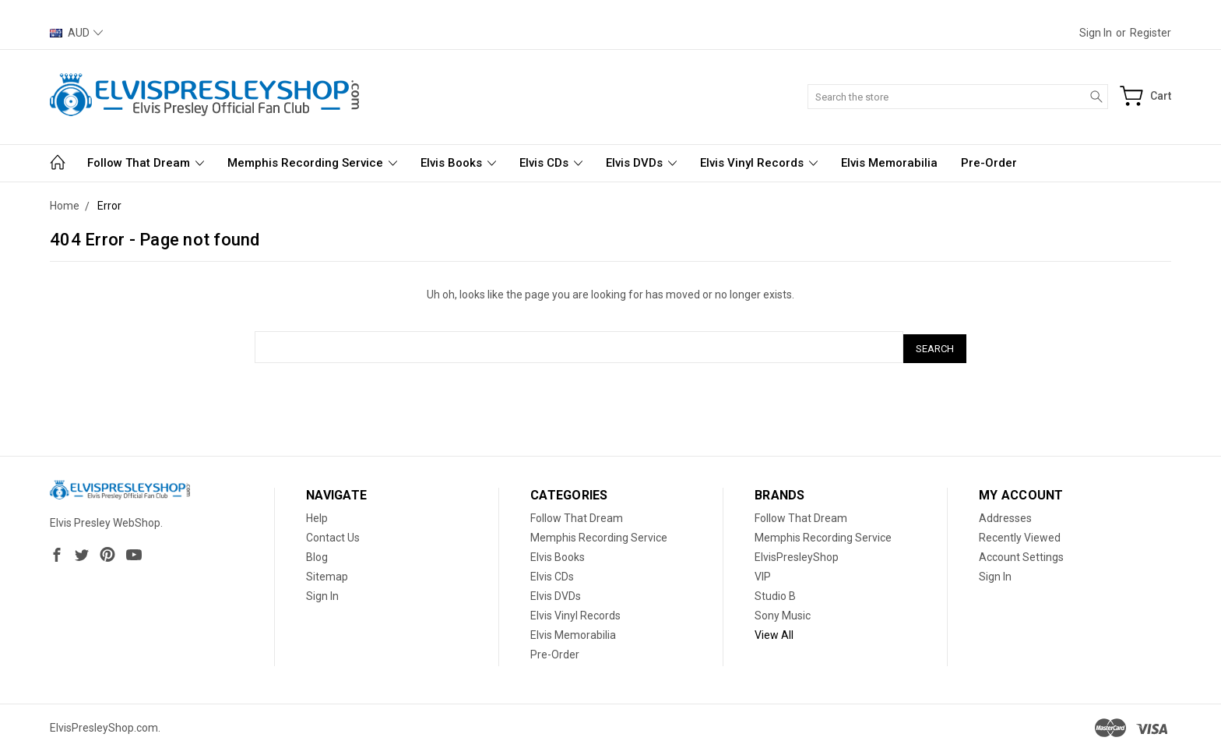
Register (1150, 32)
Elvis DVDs (641, 163)
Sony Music (783, 612)
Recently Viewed (1020, 534)
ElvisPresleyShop (797, 554)
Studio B (775, 593)
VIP (763, 573)
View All (774, 632)
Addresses (1005, 515)
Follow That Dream (145, 163)
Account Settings (1021, 554)
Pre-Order (989, 163)
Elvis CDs (550, 163)
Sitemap (327, 573)
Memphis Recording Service (312, 163)
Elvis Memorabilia (889, 163)
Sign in (1095, 32)
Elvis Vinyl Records (759, 163)
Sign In (322, 593)
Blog (317, 554)
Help (317, 515)
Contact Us (333, 534)
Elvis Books (458, 163)
